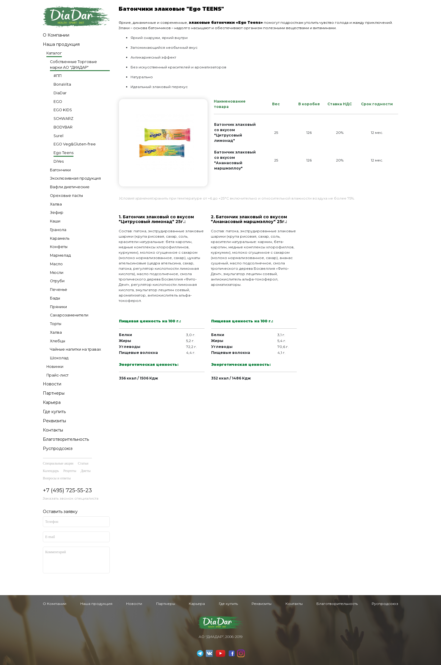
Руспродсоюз (58, 448)
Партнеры (54, 393)
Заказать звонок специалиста (70, 498)
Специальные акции (58, 463)
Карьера (52, 402)
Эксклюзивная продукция (75, 178)
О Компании (56, 35)
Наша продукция (61, 44)
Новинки (54, 366)
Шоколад (59, 358)
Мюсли (56, 272)
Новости (52, 384)
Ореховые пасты (66, 195)
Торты (55, 323)
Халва (56, 204)
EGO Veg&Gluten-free (75, 144)
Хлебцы (57, 341)
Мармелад (60, 255)
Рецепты (69, 471)
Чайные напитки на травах (75, 349)
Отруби (57, 281)
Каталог (54, 53)
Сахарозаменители (69, 315)
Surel (58, 136)
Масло (56, 264)
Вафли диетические (70, 187)
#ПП (58, 75)
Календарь (51, 471)
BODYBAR (63, 127)
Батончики (60, 170)
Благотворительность (66, 439)
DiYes (59, 161)
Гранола (58, 230)
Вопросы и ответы (57, 478)
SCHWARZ (63, 118)
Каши (55, 221)
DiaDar (60, 93)
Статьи (83, 463)
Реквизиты (54, 421)
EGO (58, 101)
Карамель (59, 238)
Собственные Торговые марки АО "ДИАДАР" (73, 64)
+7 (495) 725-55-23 (67, 490)
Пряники (58, 307)
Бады (55, 298)
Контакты (53, 430)
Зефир (56, 212)
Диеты (85, 471)
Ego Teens (63, 152)
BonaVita (62, 84)
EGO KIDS (63, 110)
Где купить (54, 411)
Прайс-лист (57, 375)
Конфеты (59, 246)
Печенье (58, 289)
